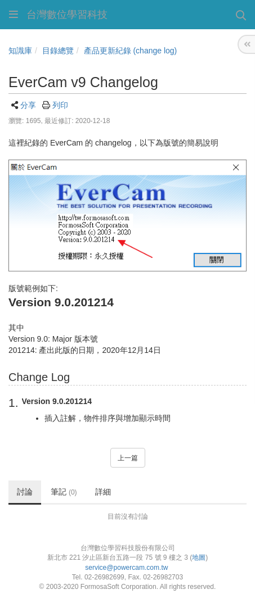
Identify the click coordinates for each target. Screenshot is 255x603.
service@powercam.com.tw (127, 568)
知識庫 (20, 50)
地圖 (198, 557)
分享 (28, 105)
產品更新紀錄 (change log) (130, 50)
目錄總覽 (58, 50)
